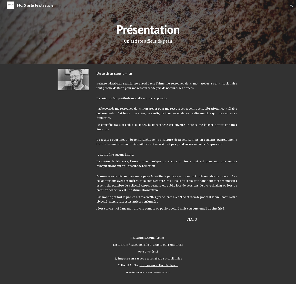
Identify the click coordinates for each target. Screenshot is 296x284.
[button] (291, 5)
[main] (148, 32)
